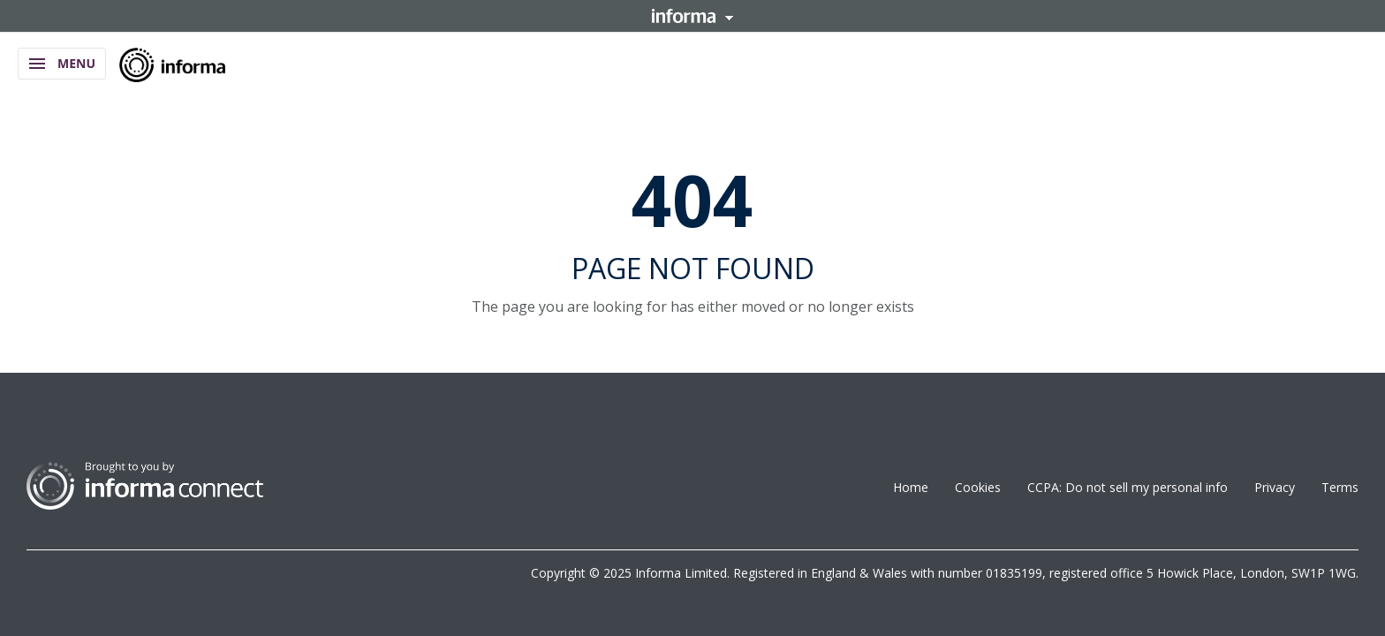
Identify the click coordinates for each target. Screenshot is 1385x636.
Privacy (1274, 487)
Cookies (978, 487)
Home (910, 487)
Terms (1340, 487)
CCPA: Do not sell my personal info (1127, 487)
